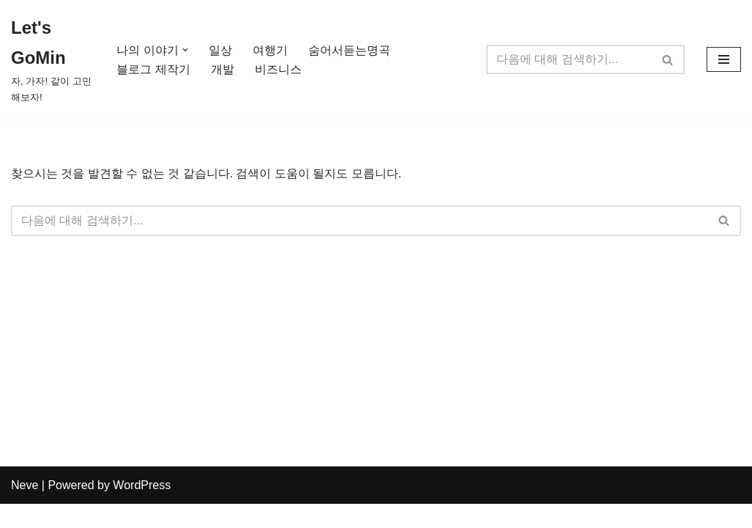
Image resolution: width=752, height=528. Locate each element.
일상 (220, 50)
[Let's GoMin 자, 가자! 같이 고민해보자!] (51, 59)
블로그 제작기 (153, 69)
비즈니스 (278, 69)
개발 (222, 69)
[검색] (569, 59)
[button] (185, 50)
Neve (24, 509)
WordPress (142, 509)
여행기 (270, 50)
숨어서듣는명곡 (349, 50)
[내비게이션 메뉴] (724, 59)
